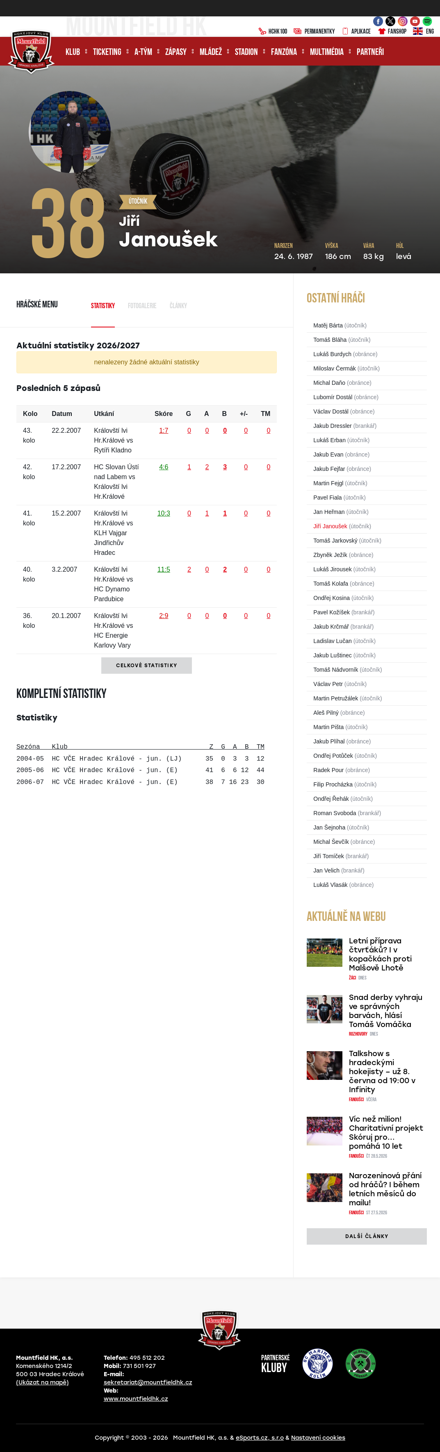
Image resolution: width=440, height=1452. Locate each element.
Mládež (211, 52)
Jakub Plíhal (328, 741)
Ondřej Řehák (331, 798)
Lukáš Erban (329, 440)
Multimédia (327, 52)
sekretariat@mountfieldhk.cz (148, 1382)
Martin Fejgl (328, 483)
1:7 (163, 430)
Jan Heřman (328, 512)
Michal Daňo (329, 382)
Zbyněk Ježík (330, 555)
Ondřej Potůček (333, 755)
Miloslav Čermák (334, 368)
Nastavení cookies (318, 1437)
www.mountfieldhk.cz (136, 1398)
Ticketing (107, 52)
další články (366, 1236)
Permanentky (314, 32)
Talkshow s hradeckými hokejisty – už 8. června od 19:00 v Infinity (382, 1071)
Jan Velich (326, 870)
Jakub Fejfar (329, 469)
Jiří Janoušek (330, 526)
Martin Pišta (328, 727)
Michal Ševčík (331, 841)
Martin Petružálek (335, 698)
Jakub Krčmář (331, 626)
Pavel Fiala (327, 497)
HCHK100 (272, 32)
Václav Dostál (331, 411)
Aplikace (356, 32)
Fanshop (391, 32)
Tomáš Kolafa (330, 583)
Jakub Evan (328, 454)
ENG (423, 32)
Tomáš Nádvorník (335, 669)
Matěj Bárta (328, 325)
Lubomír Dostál (332, 397)
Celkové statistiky (146, 665)
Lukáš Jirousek (332, 569)
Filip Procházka (333, 784)
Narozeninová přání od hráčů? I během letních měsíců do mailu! (385, 1189)
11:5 (163, 569)
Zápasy (176, 52)
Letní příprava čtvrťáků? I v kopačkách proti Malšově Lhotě (380, 954)
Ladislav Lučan (332, 641)
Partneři (370, 52)
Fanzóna (284, 52)
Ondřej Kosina (331, 598)
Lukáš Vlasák (330, 885)
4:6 (163, 467)
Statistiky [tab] (103, 306)
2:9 (163, 615)
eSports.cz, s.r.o (260, 1437)
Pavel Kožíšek (331, 612)
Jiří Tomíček (328, 856)
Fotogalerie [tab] (142, 306)
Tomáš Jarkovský (335, 540)
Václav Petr (328, 684)
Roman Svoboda (334, 813)
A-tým (143, 52)
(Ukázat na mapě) (42, 1382)
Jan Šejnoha (329, 827)
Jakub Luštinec (332, 655)
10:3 (163, 513)
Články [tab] (178, 306)
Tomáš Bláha (330, 339)
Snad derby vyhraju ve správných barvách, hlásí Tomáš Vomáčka (385, 1011)
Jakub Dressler (332, 426)
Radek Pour (328, 770)
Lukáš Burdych (332, 354)
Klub (73, 52)
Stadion (246, 52)
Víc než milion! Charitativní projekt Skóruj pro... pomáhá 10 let (386, 1133)
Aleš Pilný (325, 712)
